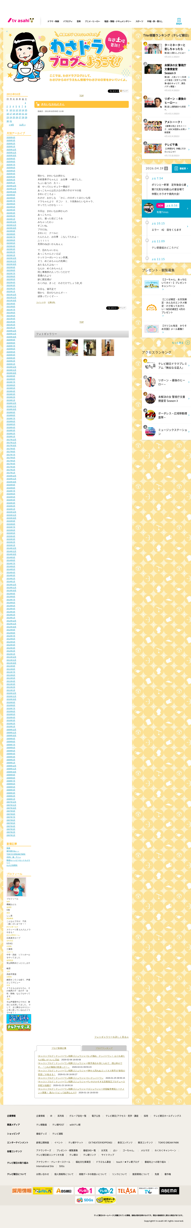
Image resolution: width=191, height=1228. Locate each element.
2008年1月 (11, 799)
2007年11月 (11, 805)
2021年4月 (11, 319)
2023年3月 (11, 249)
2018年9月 (11, 412)
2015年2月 (11, 542)
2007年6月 (11, 820)
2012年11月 (11, 624)
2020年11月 (11, 334)
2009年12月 (11, 730)
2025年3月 (11, 177)
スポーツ (139, 21)
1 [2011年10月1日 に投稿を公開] (25, 103)
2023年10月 (11, 228)
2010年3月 (11, 720)
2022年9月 (11, 267)
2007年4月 (11, 826)
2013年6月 (11, 603)
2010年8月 (11, 705)
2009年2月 (11, 760)
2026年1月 (11, 146)
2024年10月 (11, 192)
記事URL (51, 302)
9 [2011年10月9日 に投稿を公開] (7, 110)
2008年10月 (11, 772)
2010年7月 (11, 708)
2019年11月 (11, 370)
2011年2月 (11, 687)
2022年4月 (11, 282)
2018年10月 (11, 409)
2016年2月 (11, 506)
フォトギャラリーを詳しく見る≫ (111, 1037)
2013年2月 (11, 615)
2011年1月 (11, 690)
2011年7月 (11, 672)
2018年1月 (11, 436)
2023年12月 (11, 222)
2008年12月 (11, 766)
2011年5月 (11, 678)
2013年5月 (11, 606)
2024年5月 (11, 207)
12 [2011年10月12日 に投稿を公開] (17, 110)
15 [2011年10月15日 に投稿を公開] (26, 110)
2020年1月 (11, 364)
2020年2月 (11, 361)
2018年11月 (11, 406)
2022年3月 (11, 285)
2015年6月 (11, 530)
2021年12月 (11, 295)
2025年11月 (11, 153)
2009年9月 (11, 739)
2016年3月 (11, 503)
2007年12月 (11, 802)
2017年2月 (11, 470)
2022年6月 (11, 276)
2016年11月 (11, 479)
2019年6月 (11, 385)
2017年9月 (11, 449)
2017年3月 (11, 467)
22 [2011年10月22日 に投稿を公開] (26, 114)
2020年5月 (11, 352)
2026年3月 (11, 140)
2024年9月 (11, 195)
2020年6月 (11, 349)
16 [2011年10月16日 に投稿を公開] (8, 114)
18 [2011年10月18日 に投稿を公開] (14, 114)
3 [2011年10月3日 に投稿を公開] (10, 106)
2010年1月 (11, 726)
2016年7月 (11, 491)
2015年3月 (11, 539)
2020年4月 (11, 355)
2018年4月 (11, 427)
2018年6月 (11, 421)
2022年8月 (11, 270)
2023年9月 (11, 231)
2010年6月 (11, 711)
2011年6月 (11, 675)
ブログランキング (104, 1048)
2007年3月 (11, 829)
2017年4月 (11, 464)
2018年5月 (11, 424)
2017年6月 (11, 458)
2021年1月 (11, 328)
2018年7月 (11, 418)
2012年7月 (11, 636)
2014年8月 (11, 560)
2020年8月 (11, 343)
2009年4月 (11, 754)
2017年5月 (11, 461)
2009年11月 (11, 733)
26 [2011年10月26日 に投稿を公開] (17, 117)
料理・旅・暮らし (155, 21)
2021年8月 (11, 307)
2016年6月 (11, 494)
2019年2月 (11, 397)
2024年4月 (11, 210)
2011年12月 (11, 657)
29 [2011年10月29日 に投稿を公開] (26, 117)
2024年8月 (11, 198)
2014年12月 (11, 548)
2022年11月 (11, 261)
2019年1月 (11, 400)
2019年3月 (11, 394)
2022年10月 (11, 264)
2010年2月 (11, 724)
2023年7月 (11, 237)
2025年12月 (11, 150)
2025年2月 (11, 180)
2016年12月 (11, 476)
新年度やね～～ (13, 851)
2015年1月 (11, 545)
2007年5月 (11, 823)
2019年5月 (11, 388)
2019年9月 (11, 376)
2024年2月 (11, 216)
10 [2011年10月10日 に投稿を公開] (11, 110)
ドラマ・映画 (53, 21)
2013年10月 (11, 590)
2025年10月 (11, 155)
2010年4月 (11, 717)
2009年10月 (11, 735)
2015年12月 (11, 512)
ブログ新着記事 (58, 1048)
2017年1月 (11, 473)
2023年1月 (11, 255)
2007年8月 (11, 814)
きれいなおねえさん (53, 104)
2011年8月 (11, 669)
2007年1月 (11, 835)
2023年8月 (11, 234)
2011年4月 (11, 681)
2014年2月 (11, 579)
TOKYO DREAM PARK (16, 854)
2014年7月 (11, 563)
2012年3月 (11, 648)
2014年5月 (11, 569)
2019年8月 (11, 379)
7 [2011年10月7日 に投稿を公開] (22, 106)
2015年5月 (11, 533)
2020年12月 (11, 331)
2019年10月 (11, 373)
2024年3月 (11, 213)
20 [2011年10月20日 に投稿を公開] (20, 114)
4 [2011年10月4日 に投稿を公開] (13, 106)
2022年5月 (11, 279)
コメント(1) (41, 302)
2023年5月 (11, 243)
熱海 (8, 848)
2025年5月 (11, 171)
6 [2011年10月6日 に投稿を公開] (19, 106)
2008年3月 (11, 793)
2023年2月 (11, 252)
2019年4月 (11, 391)
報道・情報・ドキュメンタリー (117, 21)
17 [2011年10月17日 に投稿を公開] (11, 114)
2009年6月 (11, 748)
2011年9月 (11, 666)
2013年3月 (11, 612)
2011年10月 (11, 663)
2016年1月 (11, 509)
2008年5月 (11, 787)
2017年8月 (11, 452)
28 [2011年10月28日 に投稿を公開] (23, 117)
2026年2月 (11, 144)
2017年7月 (11, 455)
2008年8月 (11, 778)
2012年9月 (11, 630)
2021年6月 (11, 313)
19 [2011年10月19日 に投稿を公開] (17, 114)
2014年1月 (11, 581)
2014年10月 (11, 554)
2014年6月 (11, 566)
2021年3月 (11, 322)
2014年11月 (11, 551)
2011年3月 (11, 684)
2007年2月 (11, 832)
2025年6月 (11, 168)
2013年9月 (11, 594)
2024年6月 (11, 204)
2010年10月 (11, 699)
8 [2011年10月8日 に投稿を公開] (25, 106)
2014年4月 (11, 572)
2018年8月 (11, 415)
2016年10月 (11, 482)
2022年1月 (11, 291)
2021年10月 (11, 300)
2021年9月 (11, 304)
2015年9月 (11, 521)
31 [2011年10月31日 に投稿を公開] (11, 121)
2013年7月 (11, 600)
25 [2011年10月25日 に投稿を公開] (14, 117)
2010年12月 (11, 693)
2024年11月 (11, 189)
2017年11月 (11, 443)
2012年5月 (11, 642)
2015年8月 (11, 524)
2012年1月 (11, 654)
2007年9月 (11, 811)
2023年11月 (11, 225)
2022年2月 (11, 289)
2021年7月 (11, 310)
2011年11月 (11, 660)
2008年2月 (11, 796)
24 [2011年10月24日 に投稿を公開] (11, 117)
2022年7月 (11, 273)
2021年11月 (11, 298)
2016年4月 (11, 500)
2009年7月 (11, 745)
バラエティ (68, 21)
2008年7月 (11, 781)
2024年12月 (11, 186)
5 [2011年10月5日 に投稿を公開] (16, 106)
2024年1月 (11, 219)
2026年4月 (11, 137)
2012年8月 (11, 633)
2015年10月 (11, 518)
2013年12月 (11, 585)
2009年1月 (11, 763)
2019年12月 (11, 367)
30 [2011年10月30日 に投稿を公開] (8, 121)
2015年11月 (11, 515)
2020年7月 (11, 346)
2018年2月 (11, 434)
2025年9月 (11, 159)
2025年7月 (11, 165)
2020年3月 (11, 358)
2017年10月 (11, 445)
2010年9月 (11, 702)
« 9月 (11, 125)
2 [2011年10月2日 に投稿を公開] (7, 106)
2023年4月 (11, 246)
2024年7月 (11, 201)
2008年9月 (11, 775)
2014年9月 (11, 557)
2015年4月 (11, 536)
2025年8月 (11, 162)
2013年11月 (11, 588)
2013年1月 (11, 618)
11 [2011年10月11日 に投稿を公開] (14, 110)
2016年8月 (11, 488)
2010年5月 (11, 714)
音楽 (78, 21)
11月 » (22, 125)
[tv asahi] (21, 21)
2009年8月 (11, 742)
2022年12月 (11, 258)
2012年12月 (11, 621)
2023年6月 (11, 240)
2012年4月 (11, 645)
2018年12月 (11, 403)
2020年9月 (11, 340)
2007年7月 (11, 817)
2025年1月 (11, 183)
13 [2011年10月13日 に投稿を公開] (20, 110)
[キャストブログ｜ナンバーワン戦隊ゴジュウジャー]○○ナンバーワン (71, 1078)
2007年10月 (11, 808)
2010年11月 (11, 696)
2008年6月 (11, 784)
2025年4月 (11, 174)
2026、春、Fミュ (14, 857)
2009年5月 (11, 751)
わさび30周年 (12, 865)
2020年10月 (11, 337)
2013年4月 (11, 609)
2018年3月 (11, 430)
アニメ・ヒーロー (92, 21)
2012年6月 (11, 639)
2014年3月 (11, 575)
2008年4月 (11, 790)
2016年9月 (11, 485)
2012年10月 (11, 627)
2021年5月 (11, 316)
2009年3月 (11, 757)
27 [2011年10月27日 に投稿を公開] (20, 117)
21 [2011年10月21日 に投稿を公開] (23, 114)
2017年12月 (11, 440)
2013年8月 (11, 597)
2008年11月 (11, 769)
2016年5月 (11, 497)
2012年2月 (11, 651)
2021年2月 (11, 325)
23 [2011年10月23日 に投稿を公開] (8, 117)
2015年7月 (11, 527)
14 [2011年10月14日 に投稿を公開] (23, 110)
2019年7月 (11, 382)
